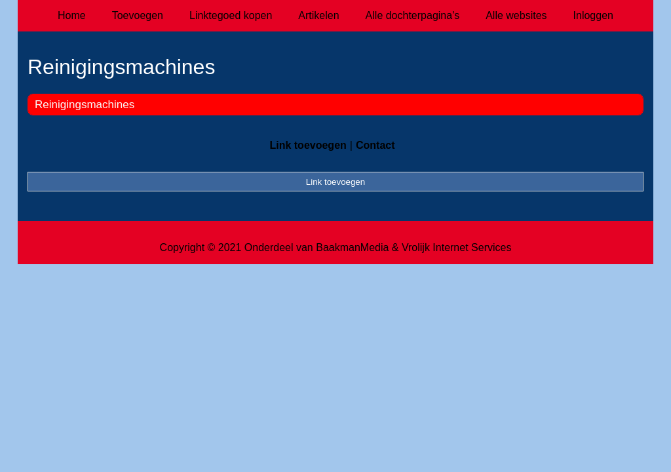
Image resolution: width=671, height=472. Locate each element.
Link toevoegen (307, 145)
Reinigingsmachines (84, 104)
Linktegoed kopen (230, 15)
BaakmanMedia (352, 247)
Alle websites (516, 15)
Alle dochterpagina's (413, 15)
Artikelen (318, 15)
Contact (375, 145)
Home (72, 15)
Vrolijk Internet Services (456, 247)
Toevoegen (137, 15)
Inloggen (593, 15)
